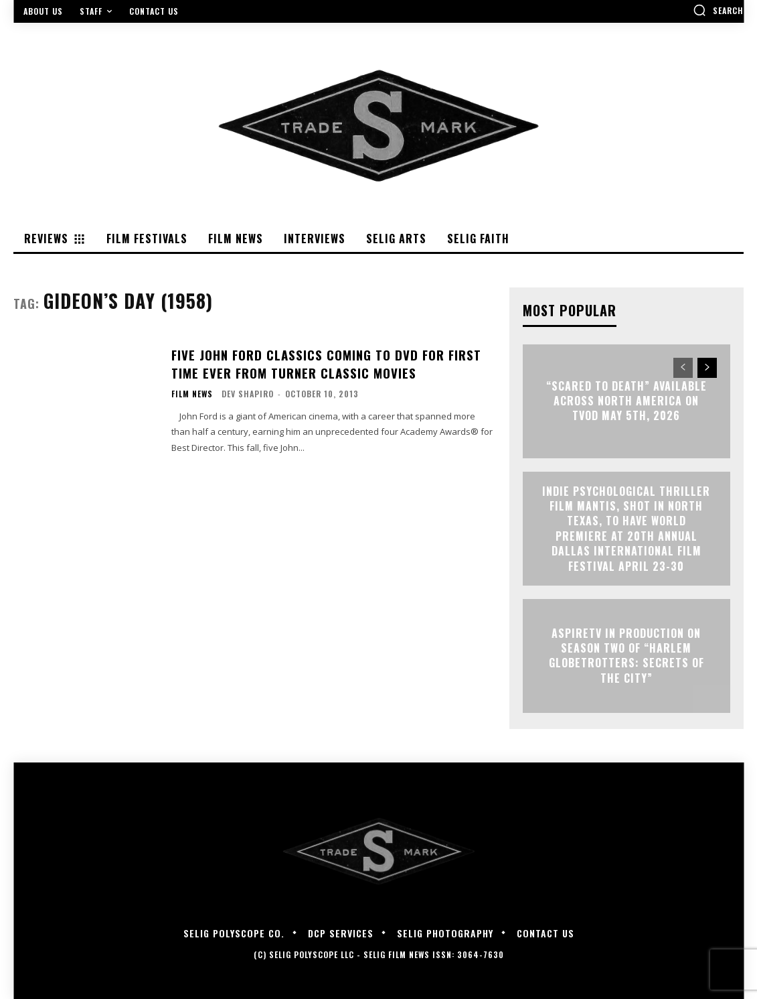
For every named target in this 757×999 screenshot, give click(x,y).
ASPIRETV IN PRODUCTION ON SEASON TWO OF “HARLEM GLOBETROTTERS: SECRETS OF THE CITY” (626, 655)
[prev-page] (683, 368)
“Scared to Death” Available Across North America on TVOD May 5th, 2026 (626, 401)
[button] (718, 10)
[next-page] (707, 368)
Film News (192, 393)
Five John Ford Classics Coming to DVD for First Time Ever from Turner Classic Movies (322, 363)
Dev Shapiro (248, 393)
